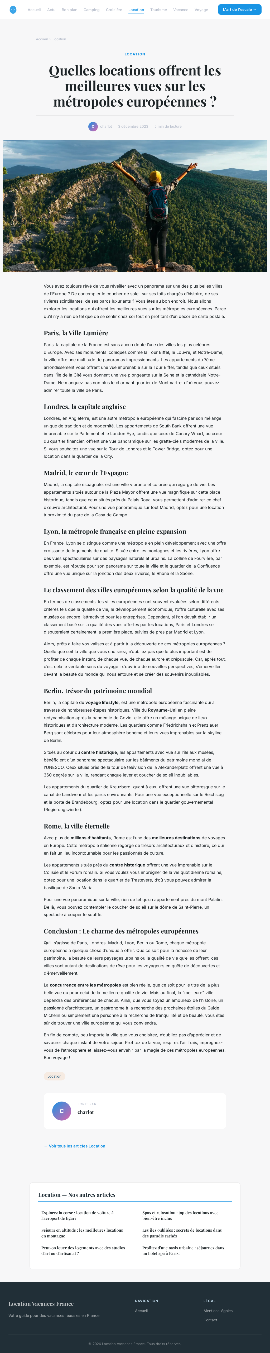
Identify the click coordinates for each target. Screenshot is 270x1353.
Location (136, 9)
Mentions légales (218, 1310)
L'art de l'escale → (240, 9)
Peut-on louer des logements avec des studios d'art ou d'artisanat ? (83, 1250)
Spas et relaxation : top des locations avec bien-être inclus (180, 1215)
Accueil (34, 9)
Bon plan (69, 9)
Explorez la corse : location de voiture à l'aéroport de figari (77, 1215)
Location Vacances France (41, 1303)
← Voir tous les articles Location (74, 1146)
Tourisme (158, 9)
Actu (51, 9)
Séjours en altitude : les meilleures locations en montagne (82, 1232)
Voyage (201, 9)
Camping (92, 9)
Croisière (114, 9)
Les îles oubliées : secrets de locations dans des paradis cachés (182, 1232)
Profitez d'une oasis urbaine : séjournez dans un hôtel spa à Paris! (183, 1250)
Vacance (180, 9)
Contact (210, 1320)
